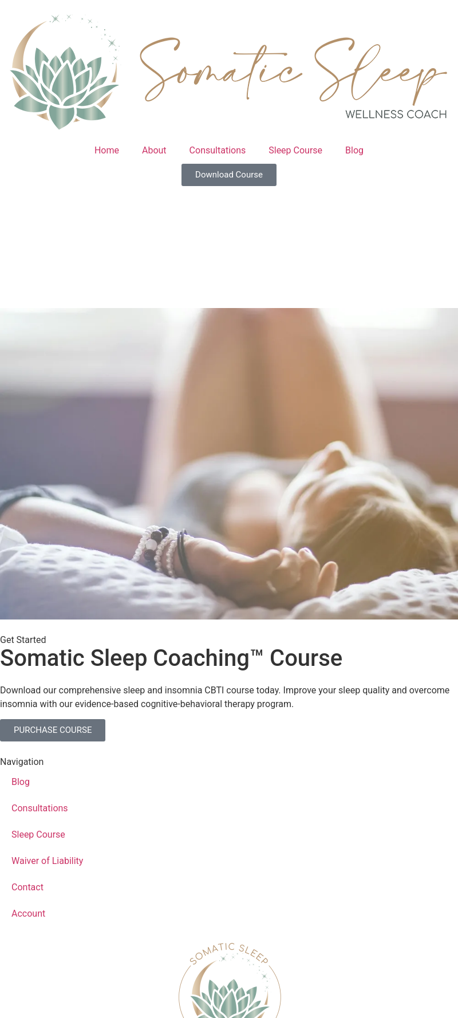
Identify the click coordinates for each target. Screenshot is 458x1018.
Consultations (217, 150)
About (154, 150)
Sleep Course (295, 150)
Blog (354, 150)
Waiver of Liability (47, 860)
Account (28, 913)
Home (106, 150)
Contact (27, 887)
